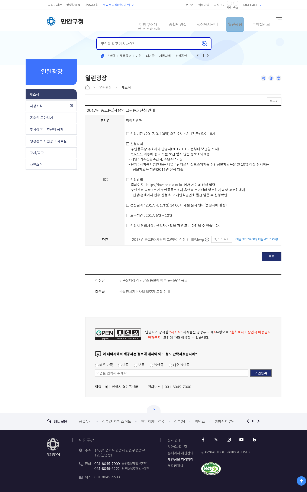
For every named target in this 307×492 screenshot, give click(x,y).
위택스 (200, 421)
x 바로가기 (216, 439)
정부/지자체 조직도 (116, 421)
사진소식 (36, 164)
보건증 (110, 55)
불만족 (157, 364)
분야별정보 (252, 20)
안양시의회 (91, 5)
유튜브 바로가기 (239, 439)
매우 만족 (104, 364)
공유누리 (86, 421)
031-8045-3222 (107, 468)
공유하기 (262, 78)
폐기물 (150, 55)
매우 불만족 (179, 364)
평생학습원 (73, 5)
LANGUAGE (250, 5)
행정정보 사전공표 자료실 (48, 140)
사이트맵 (278, 20)
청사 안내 (174, 440)
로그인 (189, 5)
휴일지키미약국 (152, 421)
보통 (139, 364)
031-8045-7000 (107, 463)
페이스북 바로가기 (204, 439)
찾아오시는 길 (177, 446)
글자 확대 (229, 3)
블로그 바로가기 (250, 439)
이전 (248, 421)
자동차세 (165, 55)
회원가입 (203, 5)
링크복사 (270, 78)
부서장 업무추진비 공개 (47, 129)
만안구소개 (124, 22)
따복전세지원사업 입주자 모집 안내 (144, 291)
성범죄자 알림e (225, 421)
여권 (138, 55)
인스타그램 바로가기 (227, 439)
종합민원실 (156, 20)
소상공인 (181, 55)
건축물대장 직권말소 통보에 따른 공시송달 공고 (153, 280)
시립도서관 (55, 5)
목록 (271, 256)
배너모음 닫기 (154, 409)
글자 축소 (235, 3)
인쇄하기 (278, 78)
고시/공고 (37, 152)
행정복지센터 (190, 20)
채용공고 (125, 55)
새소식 (34, 94)
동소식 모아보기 (41, 117)
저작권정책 (175, 465)
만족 (123, 364)
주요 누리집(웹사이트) (116, 5)
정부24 (179, 421)
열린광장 (222, 20)
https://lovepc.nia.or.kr (164, 184)
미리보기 (222, 239)
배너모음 (57, 421)
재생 (203, 55)
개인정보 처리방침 (180, 459)
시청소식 (36, 105)
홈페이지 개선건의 (180, 452)
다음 (258, 421)
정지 (253, 421)
